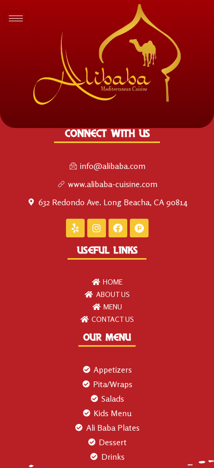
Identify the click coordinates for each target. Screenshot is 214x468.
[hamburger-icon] (16, 18)
